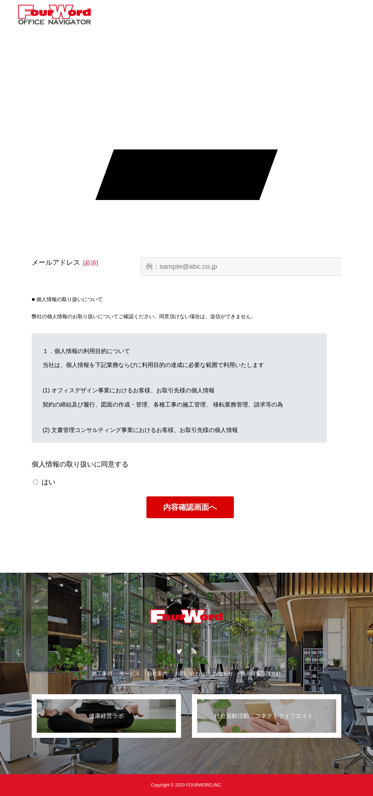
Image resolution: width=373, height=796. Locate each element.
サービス (119, 14)
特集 (179, 14)
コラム (151, 14)
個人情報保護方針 (260, 673)
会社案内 (243, 14)
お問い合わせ (283, 14)
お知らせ (209, 14)
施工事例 (102, 673)
